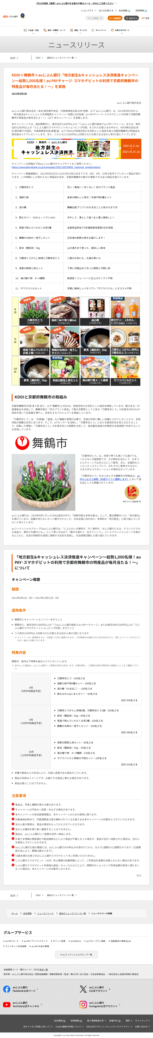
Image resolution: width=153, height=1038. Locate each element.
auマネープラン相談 (95, 940)
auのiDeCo (76, 940)
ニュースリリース (45, 913)
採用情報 (141, 10)
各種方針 (114, 1020)
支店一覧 (43, 969)
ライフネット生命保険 (15, 946)
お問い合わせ (141, 1026)
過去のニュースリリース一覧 (60, 57)
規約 (128, 1020)
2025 (12, 58)
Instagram (103, 1004)
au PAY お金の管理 (40, 946)
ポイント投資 (59, 940)
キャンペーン (101, 30)
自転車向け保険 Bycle (121, 940)
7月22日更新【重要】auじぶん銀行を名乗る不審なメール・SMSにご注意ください (75, 3)
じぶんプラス (87, 10)
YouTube (26, 1004)
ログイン (133, 18)
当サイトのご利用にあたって (36, 1026)
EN (147, 18)
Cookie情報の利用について (68, 1026)
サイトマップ (141, 1020)
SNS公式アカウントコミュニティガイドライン (108, 1026)
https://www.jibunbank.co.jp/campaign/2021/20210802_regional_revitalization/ (56, 167)
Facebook (24, 989)
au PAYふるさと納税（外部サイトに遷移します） (110, 477)
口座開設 (117, 18)
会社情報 (124, 10)
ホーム (14, 913)
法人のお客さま (106, 10)
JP (142, 18)
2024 (38, 57)
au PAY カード (12, 940)
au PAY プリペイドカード (36, 940)
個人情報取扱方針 (95, 1020)
